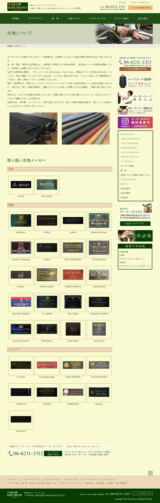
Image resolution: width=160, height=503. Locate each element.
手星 (122, 255)
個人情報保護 (121, 483)
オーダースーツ (127, 134)
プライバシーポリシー (140, 2)
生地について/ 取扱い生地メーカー (135, 175)
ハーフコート (127, 161)
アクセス (123, 2)
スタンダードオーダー (131, 139)
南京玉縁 (124, 252)
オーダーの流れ (127, 166)
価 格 (123, 170)
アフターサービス (128, 179)
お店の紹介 (125, 188)
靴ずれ (123, 262)
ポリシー (124, 184)
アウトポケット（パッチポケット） (136, 266)
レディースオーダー (130, 152)
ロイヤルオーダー (129, 148)
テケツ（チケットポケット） (133, 259)
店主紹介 (124, 197)
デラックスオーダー (130, 143)
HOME (10, 46)
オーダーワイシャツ (130, 157)
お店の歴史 (125, 193)
